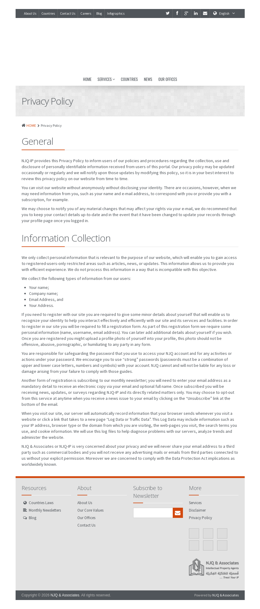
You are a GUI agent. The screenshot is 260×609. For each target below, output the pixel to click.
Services (106, 79)
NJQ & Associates (64, 595)
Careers (85, 13)
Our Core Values (90, 510)
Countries (48, 13)
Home (87, 79)
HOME (31, 125)
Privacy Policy (200, 517)
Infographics (115, 13)
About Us (30, 13)
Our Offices (167, 79)
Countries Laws (41, 502)
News (148, 79)
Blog (99, 13)
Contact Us (67, 13)
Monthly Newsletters (45, 510)
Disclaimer (197, 510)
